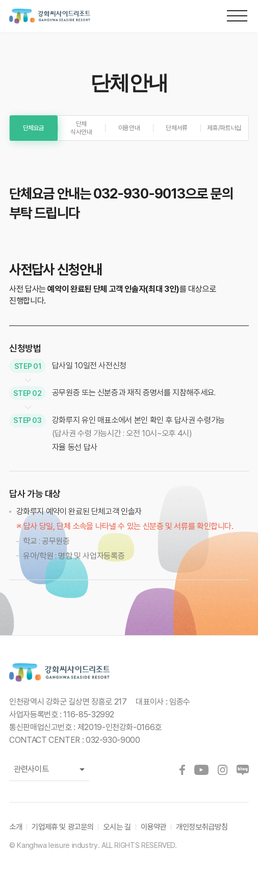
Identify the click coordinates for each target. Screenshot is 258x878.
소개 (15, 827)
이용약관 (154, 827)
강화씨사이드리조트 (57, 16)
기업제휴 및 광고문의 (62, 827)
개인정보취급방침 (201, 827)
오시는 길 (117, 827)
